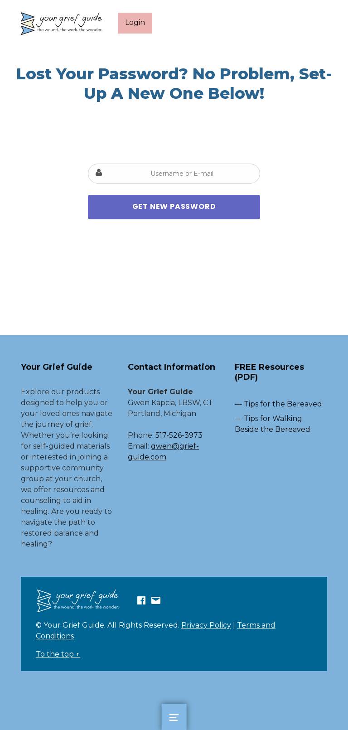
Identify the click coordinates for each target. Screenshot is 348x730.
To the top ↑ (58, 654)
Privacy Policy (206, 625)
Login (136, 22)
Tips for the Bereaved (283, 404)
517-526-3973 (179, 435)
